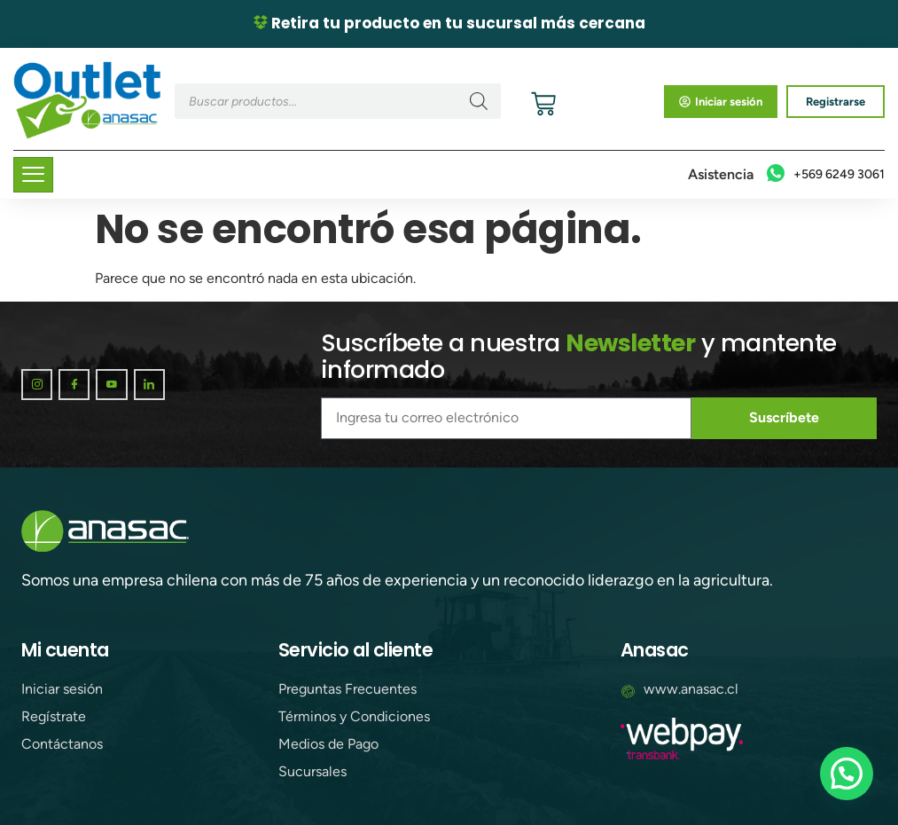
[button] (846, 773)
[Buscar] (479, 101)
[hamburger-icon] (33, 174)
